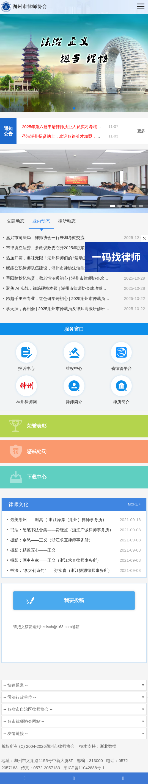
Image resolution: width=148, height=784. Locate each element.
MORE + (134, 504)
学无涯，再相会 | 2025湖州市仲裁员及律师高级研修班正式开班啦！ (68, 308)
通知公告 (8, 131)
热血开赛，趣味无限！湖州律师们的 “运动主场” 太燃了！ (58, 257)
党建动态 (15, 221)
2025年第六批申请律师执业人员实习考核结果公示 (68, 126)
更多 (141, 131)
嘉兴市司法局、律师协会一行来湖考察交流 (45, 237)
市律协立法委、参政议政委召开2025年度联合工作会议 (56, 247)
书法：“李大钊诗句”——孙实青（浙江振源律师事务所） (61, 570)
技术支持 (87, 746)
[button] (74, 108)
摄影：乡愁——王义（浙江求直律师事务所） (51, 540)
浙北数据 (108, 746)
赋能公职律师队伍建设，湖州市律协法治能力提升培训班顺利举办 (66, 268)
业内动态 (41, 221)
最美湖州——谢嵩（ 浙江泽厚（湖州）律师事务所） (58, 519)
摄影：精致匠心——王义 (33, 550)
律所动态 (67, 221)
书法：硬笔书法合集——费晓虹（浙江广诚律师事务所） (61, 529)
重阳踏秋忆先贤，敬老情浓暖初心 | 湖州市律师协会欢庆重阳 (61, 278)
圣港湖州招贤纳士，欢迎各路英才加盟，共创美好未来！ (73, 136)
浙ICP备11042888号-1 (84, 767)
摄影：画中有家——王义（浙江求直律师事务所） (55, 560)
